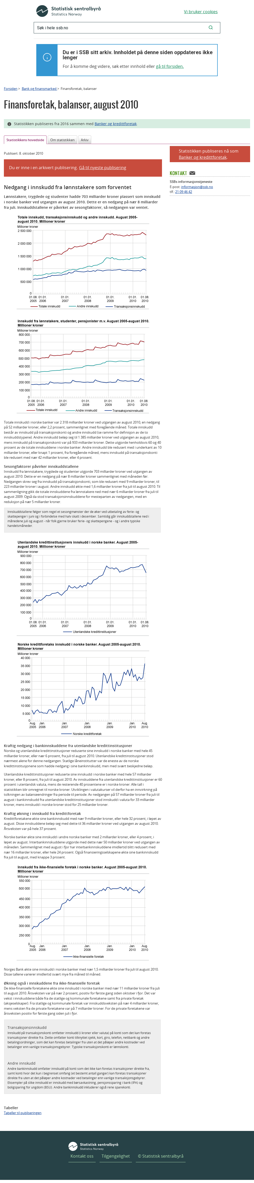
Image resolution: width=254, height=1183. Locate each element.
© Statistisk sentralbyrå (161, 1156)
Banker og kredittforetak (116, 123)
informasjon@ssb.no (197, 186)
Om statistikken (62, 140)
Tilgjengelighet (116, 1156)
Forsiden (10, 88)
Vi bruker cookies (201, 12)
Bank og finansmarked (39, 88)
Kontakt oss (82, 1156)
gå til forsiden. (170, 66)
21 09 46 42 (183, 191)
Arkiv (85, 140)
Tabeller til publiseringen (22, 1112)
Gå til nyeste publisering (102, 167)
